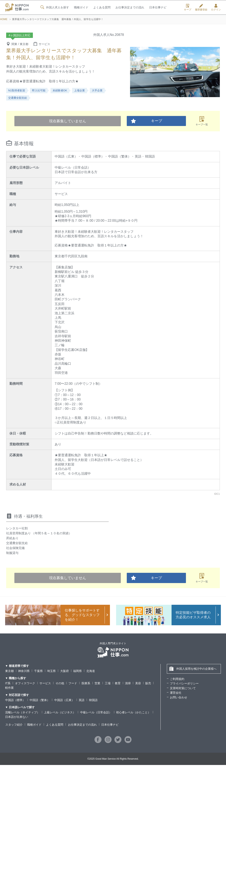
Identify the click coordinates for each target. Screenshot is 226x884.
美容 (138, 683)
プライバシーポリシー (184, 683)
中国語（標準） (15, 700)
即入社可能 (38, 90)
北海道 (90, 671)
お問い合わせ (178, 697)
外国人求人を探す (54, 7)
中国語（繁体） (40, 700)
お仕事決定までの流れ (129, 7)
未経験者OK (60, 90)
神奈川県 (24, 671)
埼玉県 (51, 671)
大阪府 (64, 671)
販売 (148, 683)
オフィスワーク (25, 683)
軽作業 (9, 687)
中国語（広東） (64, 700)
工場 (108, 683)
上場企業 (79, 90)
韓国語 (93, 700)
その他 (59, 683)
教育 (118, 683)
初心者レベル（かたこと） (133, 712)
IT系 (7, 683)
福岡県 (77, 671)
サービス (45, 683)
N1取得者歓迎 (16, 90)
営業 (97, 683)
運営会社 (175, 692)
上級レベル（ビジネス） (60, 712)
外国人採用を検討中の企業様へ (193, 668)
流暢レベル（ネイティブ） (22, 712)
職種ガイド (81, 7)
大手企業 (97, 90)
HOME (3, 19)
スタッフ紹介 (13, 724)
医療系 (86, 683)
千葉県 (38, 671)
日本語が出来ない (16, 716)
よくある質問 (101, 7)
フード (72, 683)
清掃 (128, 683)
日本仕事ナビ (157, 7)
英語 (81, 700)
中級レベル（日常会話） (96, 712)
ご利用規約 (177, 679)
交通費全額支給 (17, 97)
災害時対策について (183, 688)
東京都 (9, 671)
